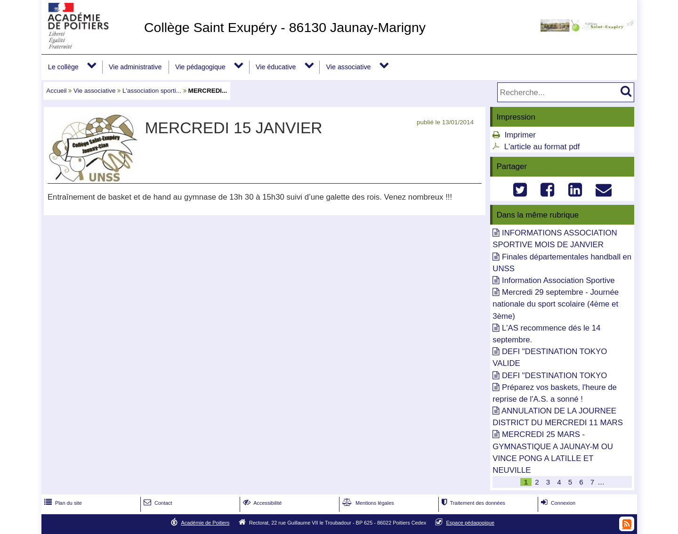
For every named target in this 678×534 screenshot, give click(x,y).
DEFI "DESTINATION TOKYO (554, 375)
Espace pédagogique (470, 523)
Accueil (56, 90)
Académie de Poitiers (205, 523)
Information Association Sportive (558, 280)
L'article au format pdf (542, 146)
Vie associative (348, 67)
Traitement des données (472, 503)
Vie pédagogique (200, 67)
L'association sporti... (151, 90)
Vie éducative (276, 67)
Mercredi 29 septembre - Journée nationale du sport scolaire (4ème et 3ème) (555, 304)
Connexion (557, 503)
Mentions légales (367, 503)
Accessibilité (261, 503)
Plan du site (62, 503)
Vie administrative (135, 67)
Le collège (63, 67)
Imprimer (520, 134)
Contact (157, 503)
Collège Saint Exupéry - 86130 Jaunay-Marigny (285, 27)
